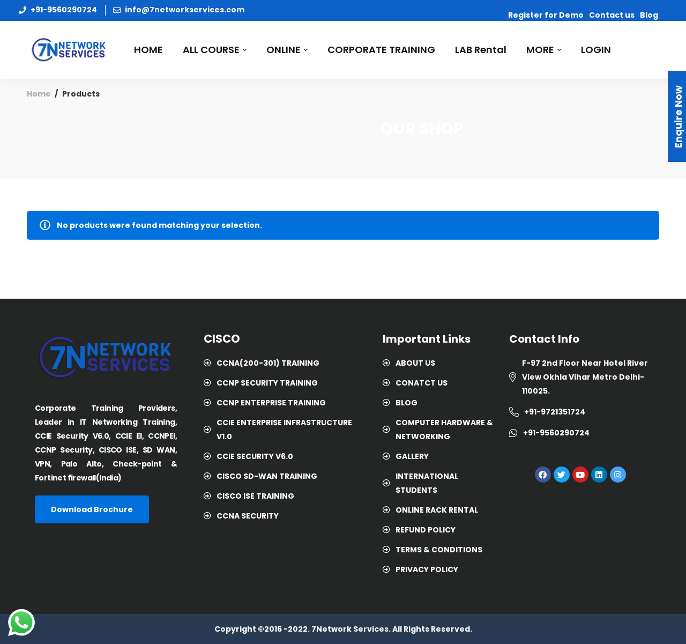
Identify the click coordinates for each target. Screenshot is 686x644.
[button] (92, 509)
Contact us (612, 15)
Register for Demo (546, 15)
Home (39, 93)
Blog (649, 15)
